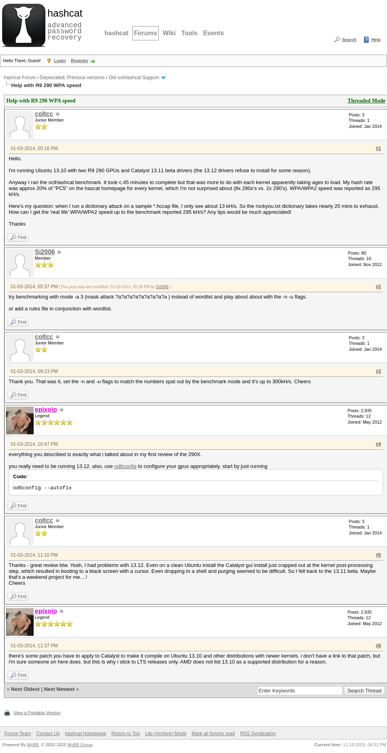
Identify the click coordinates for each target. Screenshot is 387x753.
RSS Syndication (258, 733)
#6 (378, 645)
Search (349, 39)
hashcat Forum (20, 77)
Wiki (169, 33)
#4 (378, 444)
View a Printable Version (37, 712)
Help (376, 39)
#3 (378, 371)
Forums (145, 33)
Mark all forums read (213, 733)
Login (60, 60)
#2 (378, 286)
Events (213, 33)
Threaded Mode (366, 101)
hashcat (116, 33)
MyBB (32, 744)
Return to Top (126, 733)
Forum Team (17, 733)
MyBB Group (80, 744)
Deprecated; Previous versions (72, 77)
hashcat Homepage (85, 733)
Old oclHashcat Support (134, 77)
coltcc (44, 113)
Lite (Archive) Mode (165, 733)
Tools (189, 33)
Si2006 (45, 252)
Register (79, 60)
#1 (378, 148)
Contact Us (47, 733)
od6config (125, 466)
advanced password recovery (63, 24)
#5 (378, 555)
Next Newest (59, 689)
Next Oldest (25, 689)
